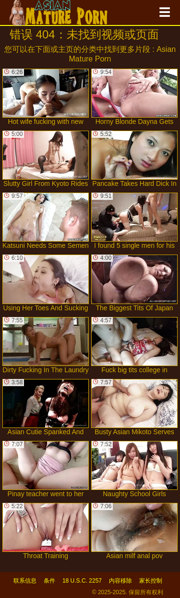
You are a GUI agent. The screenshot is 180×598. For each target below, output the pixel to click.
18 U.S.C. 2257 (82, 580)
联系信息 (24, 580)
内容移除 (120, 580)
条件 (49, 580)
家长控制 (150, 580)
